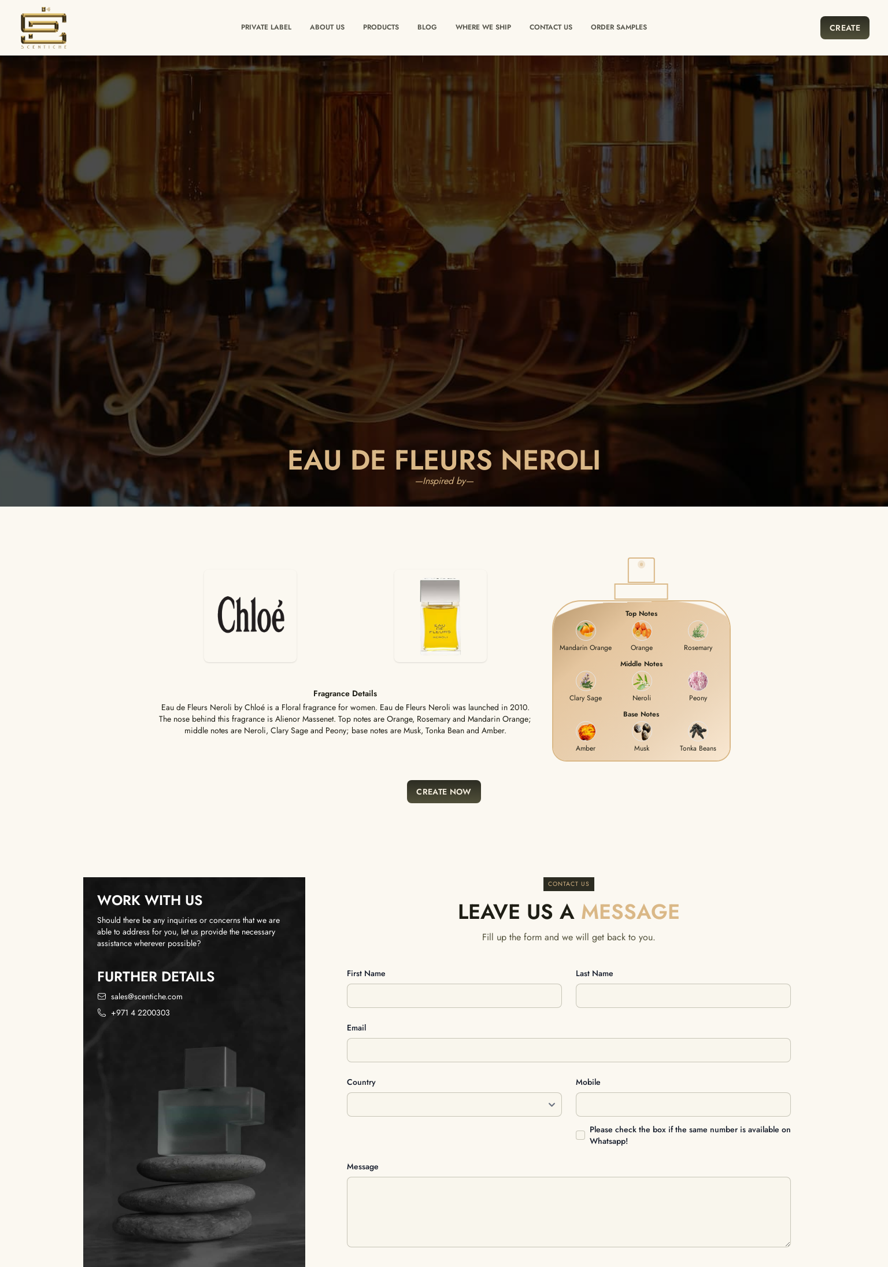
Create (845, 28)
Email (356, 1027)
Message (363, 1166)
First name (366, 973)
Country (361, 1082)
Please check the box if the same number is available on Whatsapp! (690, 1135)
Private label (266, 27)
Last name (594, 973)
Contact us (551, 27)
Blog (427, 27)
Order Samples (619, 27)
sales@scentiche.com (147, 996)
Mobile (588, 1082)
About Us (327, 27)
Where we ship (483, 27)
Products (381, 27)
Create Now (444, 791)
